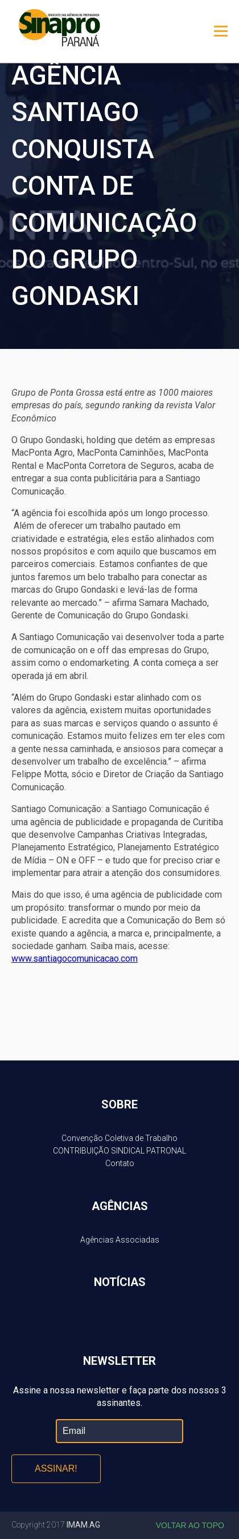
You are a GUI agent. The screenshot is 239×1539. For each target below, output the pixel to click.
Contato (119, 1163)
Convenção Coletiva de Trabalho (119, 1138)
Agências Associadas (119, 1239)
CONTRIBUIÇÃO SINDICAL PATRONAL (119, 1150)
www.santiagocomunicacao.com (74, 958)
